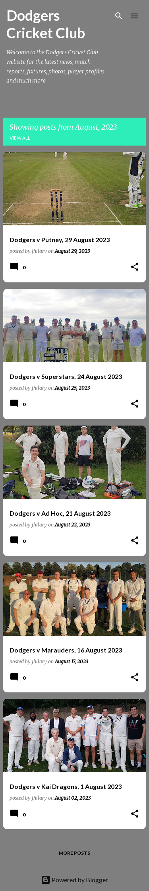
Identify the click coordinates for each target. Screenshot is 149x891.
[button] (134, 267)
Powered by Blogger (74, 879)
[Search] (119, 16)
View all (20, 138)
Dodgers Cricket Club (45, 23)
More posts (74, 853)
